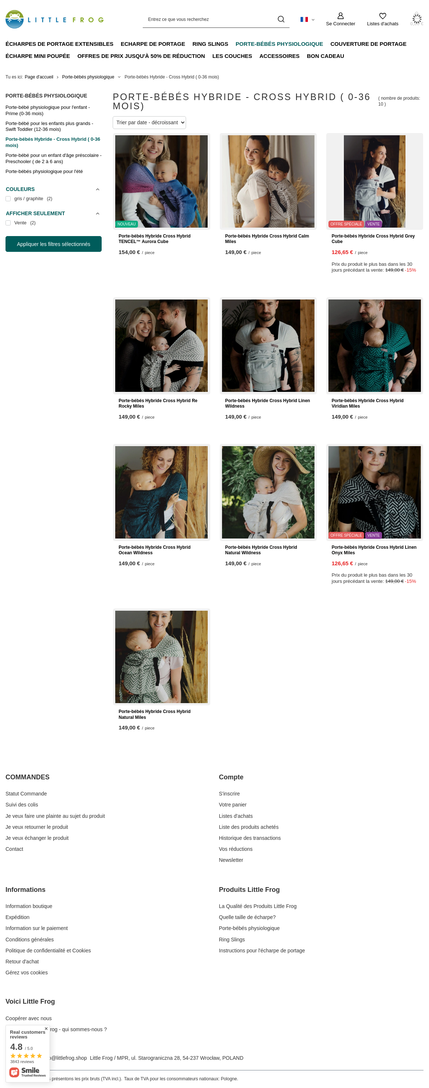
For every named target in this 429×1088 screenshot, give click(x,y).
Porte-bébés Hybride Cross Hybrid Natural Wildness (261, 550)
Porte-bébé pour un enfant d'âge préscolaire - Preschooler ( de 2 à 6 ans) (54, 158)
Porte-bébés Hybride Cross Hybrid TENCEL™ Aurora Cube (154, 239)
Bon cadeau (325, 56)
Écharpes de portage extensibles (59, 44)
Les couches (232, 56)
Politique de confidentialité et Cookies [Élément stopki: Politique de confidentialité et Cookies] (48, 950)
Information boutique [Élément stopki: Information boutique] (29, 906)
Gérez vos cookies (27, 972)
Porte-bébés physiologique (279, 44)
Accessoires (279, 56)
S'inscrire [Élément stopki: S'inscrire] (229, 794)
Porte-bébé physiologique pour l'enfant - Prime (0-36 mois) (48, 110)
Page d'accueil (39, 77)
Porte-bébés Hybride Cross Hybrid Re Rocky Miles (158, 403)
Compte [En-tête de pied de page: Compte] (231, 777)
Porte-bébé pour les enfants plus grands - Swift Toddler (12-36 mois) (49, 126)
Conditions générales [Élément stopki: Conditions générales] (30, 939)
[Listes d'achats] (383, 19)
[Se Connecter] (341, 19)
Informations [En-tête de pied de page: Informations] (26, 889)
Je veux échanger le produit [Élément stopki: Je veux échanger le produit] (37, 838)
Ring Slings (211, 44)
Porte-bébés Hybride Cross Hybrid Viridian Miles (368, 403)
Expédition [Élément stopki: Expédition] (17, 917)
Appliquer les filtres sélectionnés (53, 244)
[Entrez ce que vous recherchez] (216, 19)
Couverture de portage (368, 44)
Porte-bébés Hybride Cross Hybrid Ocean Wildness (154, 550)
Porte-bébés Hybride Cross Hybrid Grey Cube (373, 239)
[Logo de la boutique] (54, 19)
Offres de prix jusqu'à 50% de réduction (141, 56)
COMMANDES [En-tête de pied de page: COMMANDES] (28, 777)
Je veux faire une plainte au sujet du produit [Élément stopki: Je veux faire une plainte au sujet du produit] (55, 816)
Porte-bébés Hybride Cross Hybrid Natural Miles (154, 714)
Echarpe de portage (153, 44)
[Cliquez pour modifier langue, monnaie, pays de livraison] (308, 19)
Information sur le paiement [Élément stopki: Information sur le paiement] (37, 928)
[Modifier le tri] (149, 122)
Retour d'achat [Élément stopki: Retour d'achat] (22, 961)
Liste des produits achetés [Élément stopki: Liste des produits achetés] (249, 827)
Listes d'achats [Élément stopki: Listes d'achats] (236, 816)
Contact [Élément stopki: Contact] (14, 849)
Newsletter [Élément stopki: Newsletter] (231, 860)
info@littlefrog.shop (65, 1058)
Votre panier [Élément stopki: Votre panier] (233, 805)
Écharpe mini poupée (38, 56)
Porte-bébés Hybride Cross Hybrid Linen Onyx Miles (374, 550)
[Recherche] (281, 19)
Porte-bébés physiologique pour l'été (44, 171)
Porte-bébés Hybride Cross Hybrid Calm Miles (267, 239)
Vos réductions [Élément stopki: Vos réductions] (236, 849)
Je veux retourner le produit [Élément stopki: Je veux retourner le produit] (37, 827)
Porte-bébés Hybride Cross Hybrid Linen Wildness (267, 403)
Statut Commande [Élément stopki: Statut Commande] (26, 794)
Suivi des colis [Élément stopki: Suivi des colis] (22, 805)
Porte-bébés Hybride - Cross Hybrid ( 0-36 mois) (53, 142)
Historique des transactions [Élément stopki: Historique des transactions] (250, 838)
